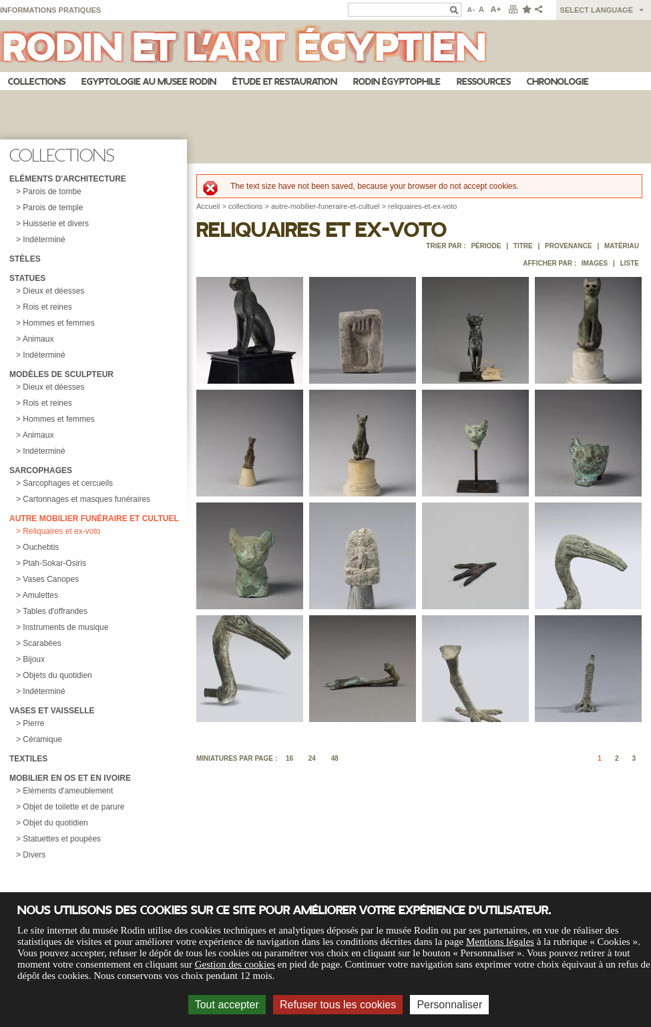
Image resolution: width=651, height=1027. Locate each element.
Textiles (28, 758)
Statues (27, 278)
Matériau (621, 246)
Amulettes (40, 595)
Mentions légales (500, 941)
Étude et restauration (284, 82)
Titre (523, 246)
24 (312, 758)
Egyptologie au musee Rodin (148, 82)
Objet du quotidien (55, 822)
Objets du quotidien (57, 675)
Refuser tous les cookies (338, 1004)
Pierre (33, 723)
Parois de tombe (52, 191)
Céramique (42, 739)
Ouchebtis (41, 547)
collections (245, 206)
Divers (34, 855)
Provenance (568, 246)
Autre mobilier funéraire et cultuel (94, 518)
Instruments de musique (65, 627)
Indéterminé (44, 239)
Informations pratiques (50, 10)
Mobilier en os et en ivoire (70, 778)
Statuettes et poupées (62, 838)
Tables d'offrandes (55, 611)
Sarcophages (40, 470)
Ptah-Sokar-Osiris (54, 563)
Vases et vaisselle (52, 710)
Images (595, 263)
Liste (629, 263)
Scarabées (42, 643)
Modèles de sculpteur (61, 374)
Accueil (208, 206)
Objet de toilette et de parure (73, 806)
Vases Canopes (51, 579)
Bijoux (34, 659)
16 (289, 758)
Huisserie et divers (56, 223)
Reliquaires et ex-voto (61, 531)
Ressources (484, 82)
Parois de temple (53, 207)
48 (335, 758)
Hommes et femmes (58, 323)
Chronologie (558, 82)
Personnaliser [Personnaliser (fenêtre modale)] (449, 1004)
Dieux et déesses (53, 291)
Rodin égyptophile (397, 82)
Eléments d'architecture (67, 179)
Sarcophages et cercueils (68, 483)
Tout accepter (227, 1004)
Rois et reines (47, 307)
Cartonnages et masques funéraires (86, 499)
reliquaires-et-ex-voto (422, 206)
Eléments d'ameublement (68, 790)
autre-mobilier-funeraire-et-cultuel (325, 206)
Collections (36, 82)
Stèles (25, 259)
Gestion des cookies (235, 964)
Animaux (38, 339)
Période (486, 246)
